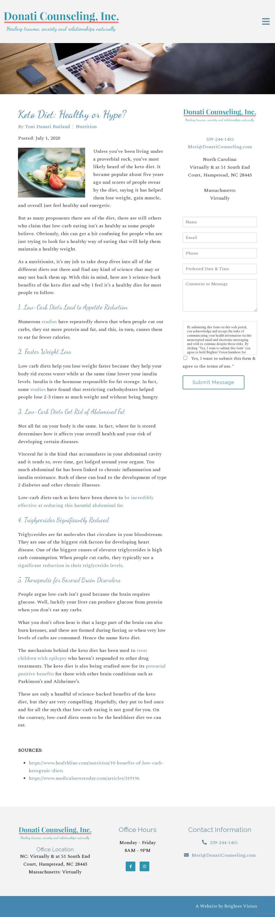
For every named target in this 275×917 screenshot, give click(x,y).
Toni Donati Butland (47, 126)
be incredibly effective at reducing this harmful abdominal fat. (86, 501)
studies (49, 321)
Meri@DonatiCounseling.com (220, 146)
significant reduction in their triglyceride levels (70, 565)
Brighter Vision (240, 906)
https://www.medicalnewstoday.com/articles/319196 (84, 778)
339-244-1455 (220, 139)
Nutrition (86, 126)
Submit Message (213, 382)
